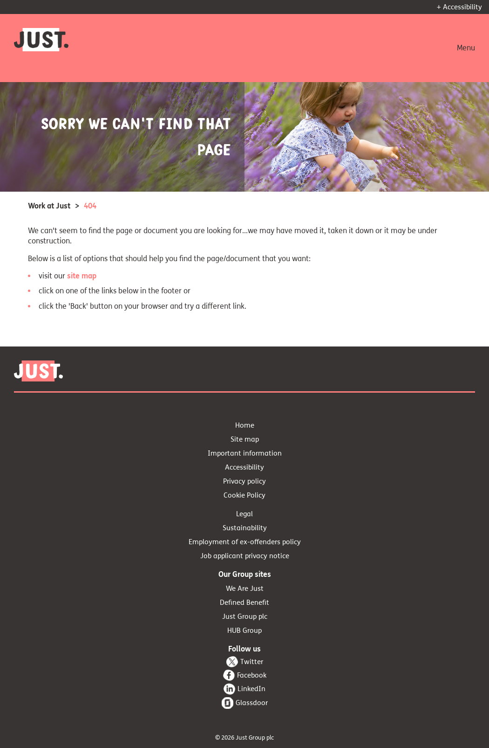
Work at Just (49, 205)
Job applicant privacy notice (244, 556)
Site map (245, 439)
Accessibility (244, 467)
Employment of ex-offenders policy (245, 542)
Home (244, 425)
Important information (245, 453)
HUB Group (244, 630)
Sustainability (245, 528)
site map (81, 275)
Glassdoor (252, 703)
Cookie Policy (244, 495)
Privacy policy (244, 481)
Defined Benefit (244, 602)
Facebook (251, 675)
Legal (244, 514)
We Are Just (245, 588)
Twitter (251, 662)
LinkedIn (251, 689)
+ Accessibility (459, 7)
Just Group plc (244, 616)
